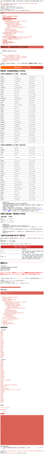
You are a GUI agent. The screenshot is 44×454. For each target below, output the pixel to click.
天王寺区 (2, 340)
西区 (1, 337)
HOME (4, 49)
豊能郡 (1, 365)
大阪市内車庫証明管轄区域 (10, 29)
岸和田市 (2, 382)
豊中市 (1, 369)
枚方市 (1, 396)
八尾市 (1, 393)
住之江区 (2, 353)
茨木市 (1, 362)
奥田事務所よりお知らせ (8, 322)
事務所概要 (5, 321)
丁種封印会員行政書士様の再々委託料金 (11, 60)
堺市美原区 (2, 377)
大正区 (1, 339)
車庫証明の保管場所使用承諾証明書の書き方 (16, 27)
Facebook (2, 409)
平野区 (1, 356)
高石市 (1, 378)
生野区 (1, 347)
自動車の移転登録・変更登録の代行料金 (11, 58)
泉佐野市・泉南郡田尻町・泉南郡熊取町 (8, 384)
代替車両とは (8, 28)
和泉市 (1, 381)
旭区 (1, 349)
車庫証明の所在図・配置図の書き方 (14, 24)
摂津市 (1, 363)
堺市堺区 (2, 376)
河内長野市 (2, 390)
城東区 (1, 350)
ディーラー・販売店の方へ (8, 319)
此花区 (1, 334)
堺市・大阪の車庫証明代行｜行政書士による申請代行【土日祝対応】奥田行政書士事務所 (18, 3)
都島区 (1, 332)
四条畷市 (2, 400)
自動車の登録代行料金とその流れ (9, 313)
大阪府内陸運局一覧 (9, 34)
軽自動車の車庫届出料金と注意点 (12, 22)
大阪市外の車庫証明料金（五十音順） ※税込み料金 (16, 56)
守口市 (1, 402)
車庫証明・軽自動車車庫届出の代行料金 (11, 55)
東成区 (1, 346)
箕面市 (1, 366)
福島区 (1, 333)
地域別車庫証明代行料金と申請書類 (12, 23)
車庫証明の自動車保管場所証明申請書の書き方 (14, 31)
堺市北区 (2, 370)
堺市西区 (2, 372)
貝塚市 (1, 383)
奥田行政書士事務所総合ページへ (9, 323)
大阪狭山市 (2, 387)
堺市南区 (2, 374)
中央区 (1, 335)
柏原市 (1, 395)
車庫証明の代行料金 (7, 298)
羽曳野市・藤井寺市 (4, 388)
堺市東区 (2, 371)
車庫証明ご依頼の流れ (7, 300)
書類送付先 (5, 61)
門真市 (1, 401)
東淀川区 (2, 345)
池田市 (1, 368)
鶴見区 (1, 351)
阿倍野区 (2, 352)
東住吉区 (2, 355)
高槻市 (1, 360)
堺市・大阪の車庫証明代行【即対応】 (10, 297)
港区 (1, 338)
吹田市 (1, 364)
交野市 (1, 397)
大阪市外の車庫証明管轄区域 (11, 30)
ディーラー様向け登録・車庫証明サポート (11, 318)
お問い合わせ (5, 324)
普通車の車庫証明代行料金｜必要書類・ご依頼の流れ (16, 21)
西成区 (1, 357)
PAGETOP (2, 413)
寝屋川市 (2, 399)
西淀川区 (2, 343)
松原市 (1, 394)
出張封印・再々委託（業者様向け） (10, 317)
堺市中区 (2, 375)
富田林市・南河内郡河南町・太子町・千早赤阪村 (10, 389)
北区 (1, 331)
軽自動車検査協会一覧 (9, 35)
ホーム (4, 415)
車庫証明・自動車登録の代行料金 (9, 299)
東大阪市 (2, 391)
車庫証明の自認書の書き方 (12, 25)
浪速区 (1, 341)
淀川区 (1, 344)
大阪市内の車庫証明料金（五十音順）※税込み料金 (15, 57)
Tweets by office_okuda (4, 407)
